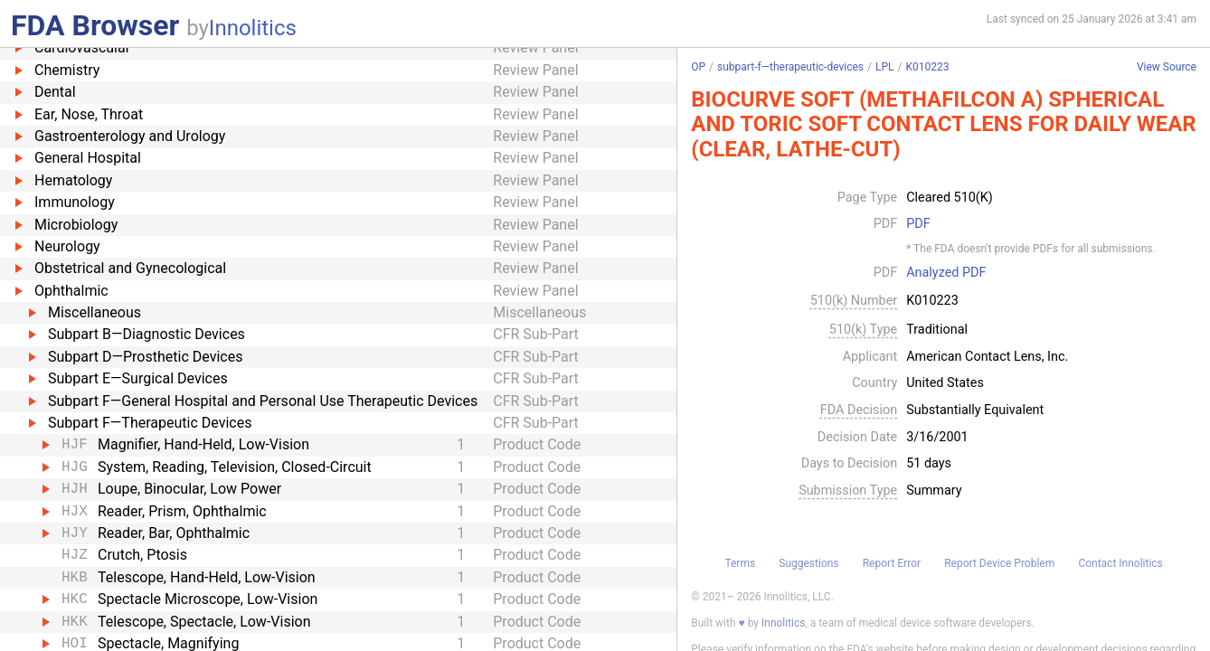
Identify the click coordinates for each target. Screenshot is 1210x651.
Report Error (892, 563)
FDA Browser (95, 25)
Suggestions (808, 563)
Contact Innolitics (1120, 563)
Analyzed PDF (946, 273)
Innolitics (253, 28)
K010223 (927, 67)
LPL (884, 67)
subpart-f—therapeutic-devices (790, 67)
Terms (739, 563)
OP (698, 67)
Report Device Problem (999, 563)
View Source (1166, 67)
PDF (918, 224)
